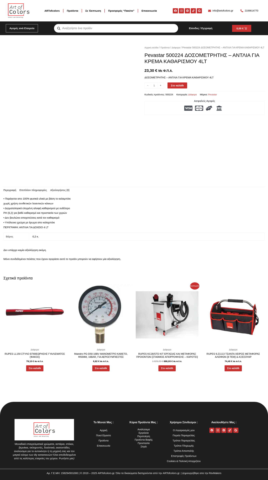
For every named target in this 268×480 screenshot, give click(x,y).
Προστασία (143, 437)
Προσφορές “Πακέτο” (121, 10)
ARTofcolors (52, 10)
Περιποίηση (143, 431)
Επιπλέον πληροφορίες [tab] (34, 190)
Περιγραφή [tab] (10, 190)
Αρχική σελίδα (151, 47)
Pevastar (213, 99)
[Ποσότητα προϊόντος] (154, 90)
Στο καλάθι (177, 89)
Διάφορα (177, 47)
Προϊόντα (72, 10)
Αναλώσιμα (143, 424)
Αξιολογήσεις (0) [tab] (62, 190)
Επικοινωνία (149, 10)
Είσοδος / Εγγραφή (200, 28)
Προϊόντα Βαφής (143, 434)
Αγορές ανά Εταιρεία (21, 28)
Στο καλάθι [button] (34, 369)
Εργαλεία (143, 427)
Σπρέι (143, 441)
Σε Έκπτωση (93, 10)
